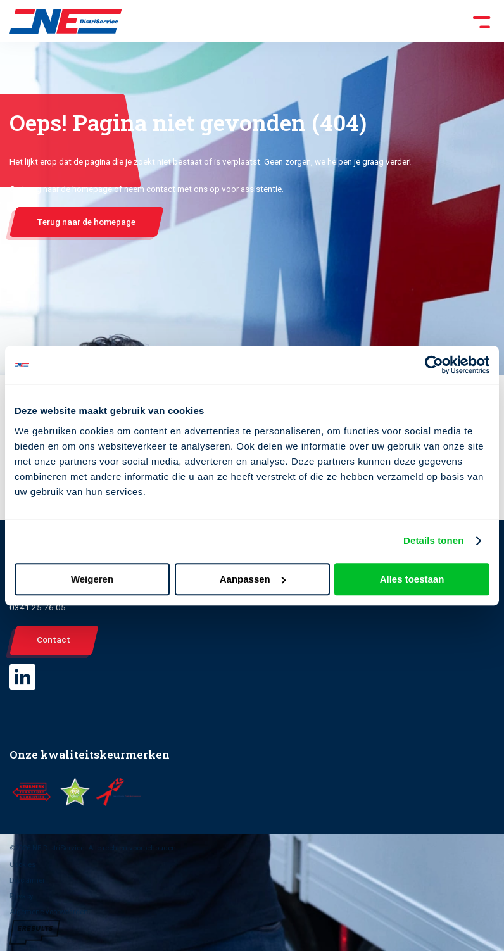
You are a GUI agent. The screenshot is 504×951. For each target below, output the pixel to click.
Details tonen (433, 540)
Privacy (21, 895)
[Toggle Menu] (308, 21)
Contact (53, 639)
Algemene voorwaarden (48, 911)
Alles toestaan (412, 579)
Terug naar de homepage (86, 222)
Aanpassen (253, 579)
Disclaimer (27, 880)
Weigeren (92, 579)
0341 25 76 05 (37, 607)
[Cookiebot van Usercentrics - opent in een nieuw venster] (434, 364)
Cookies (22, 864)
